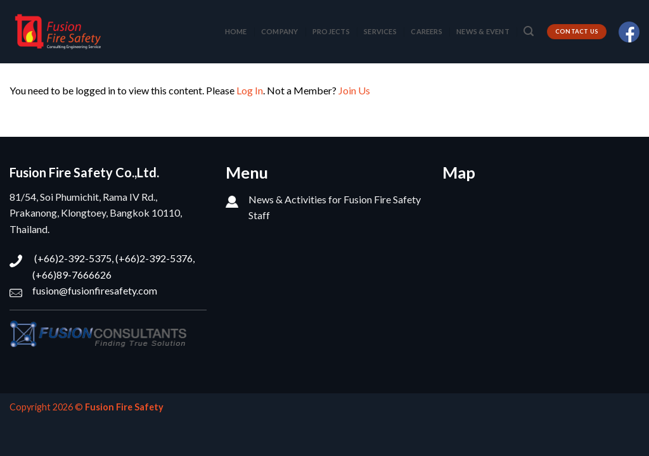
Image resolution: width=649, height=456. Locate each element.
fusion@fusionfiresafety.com (94, 290)
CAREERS (426, 31)
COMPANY (280, 31)
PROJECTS (331, 31)
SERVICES (380, 31)
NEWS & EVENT (483, 31)
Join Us (354, 90)
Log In (249, 90)
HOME (236, 31)
